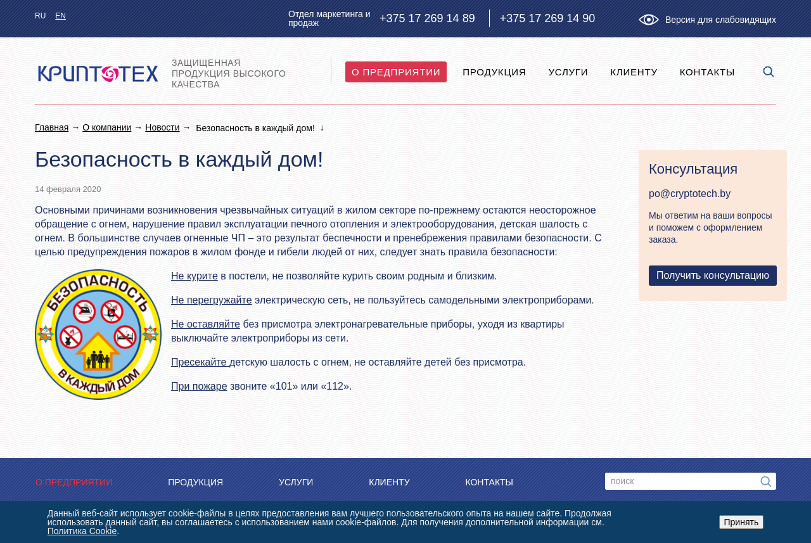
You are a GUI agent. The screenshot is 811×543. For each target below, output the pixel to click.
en (60, 15)
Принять (741, 522)
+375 (427, 18)
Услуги (568, 72)
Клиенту (634, 72)
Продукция (494, 72)
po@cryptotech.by (690, 193)
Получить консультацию (712, 275)
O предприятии (396, 72)
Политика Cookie (82, 531)
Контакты (707, 72)
